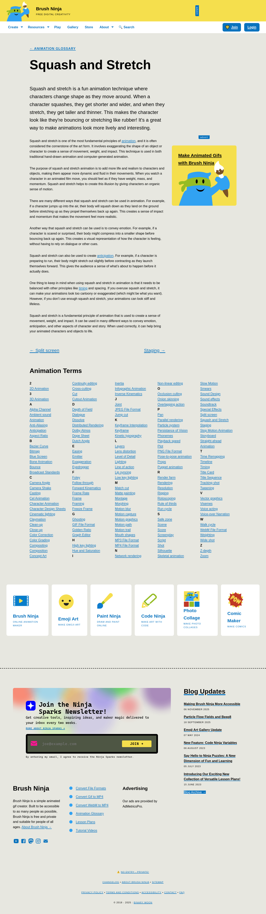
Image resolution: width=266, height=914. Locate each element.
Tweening (207, 488)
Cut (74, 394)
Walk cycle (208, 524)
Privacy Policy (92, 892)
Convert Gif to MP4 (89, 796)
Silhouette (165, 550)
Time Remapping (212, 456)
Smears (205, 388)
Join (231, 27)
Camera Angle (40, 482)
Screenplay (166, 535)
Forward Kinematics (86, 488)
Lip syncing (123, 472)
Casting (35, 493)
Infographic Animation (130, 388)
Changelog (110, 882)
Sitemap (158, 882)
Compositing (39, 545)
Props (162, 461)
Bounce (35, 467)
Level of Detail (125, 456)
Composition (39, 550)
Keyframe (122, 430)
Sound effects (210, 399)
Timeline (206, 461)
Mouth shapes (125, 535)
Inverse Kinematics (128, 394)
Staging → (154, 350)
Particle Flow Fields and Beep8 (207, 717)
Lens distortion (125, 451)
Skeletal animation (171, 556)
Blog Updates (204, 691)
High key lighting (84, 545)
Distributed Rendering (88, 425)
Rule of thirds (167, 503)
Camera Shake (40, 488)
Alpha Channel (40, 409)
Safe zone (165, 519)
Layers (120, 446)
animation (129, 141)
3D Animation (39, 399)
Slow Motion (209, 383)
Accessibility (152, 892)
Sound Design (210, 394)
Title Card (207, 472)
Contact (170, 892)
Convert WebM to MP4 (92, 805)
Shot (161, 545)
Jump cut (121, 414)
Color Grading (40, 540)
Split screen (208, 414)
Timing (205, 467)
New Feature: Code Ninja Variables (210, 742)
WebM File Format (213, 530)
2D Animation (39, 388)
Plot (160, 446)
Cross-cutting (81, 388)
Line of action (124, 467)
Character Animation (44, 503)
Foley (76, 477)
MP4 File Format (127, 545)
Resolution (165, 488)
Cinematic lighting (42, 514)
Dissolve (78, 420)
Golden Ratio (81, 530)
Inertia (119, 383)
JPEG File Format (128, 409)
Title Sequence (211, 477)
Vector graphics (211, 498)
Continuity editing (84, 383)
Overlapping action (171, 404)
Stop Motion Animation (216, 430)
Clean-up (36, 524)
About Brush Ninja (135, 882)
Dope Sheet (80, 435)
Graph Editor (81, 535)
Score (162, 530)
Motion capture (125, 514)
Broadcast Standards (45, 472)
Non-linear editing (170, 383)
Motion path (123, 524)
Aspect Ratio (39, 435)
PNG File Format (170, 451)
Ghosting (78, 519)
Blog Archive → (195, 792)
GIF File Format (83, 524)
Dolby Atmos (81, 430)
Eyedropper (80, 467)
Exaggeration (81, 461)
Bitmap (35, 451)
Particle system (168, 425)
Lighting (120, 461)
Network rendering (128, 556)
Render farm (167, 477)
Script (162, 540)
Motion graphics (126, 519)
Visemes (206, 503)
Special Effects (211, 409)
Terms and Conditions (122, 892)
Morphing (121, 503)
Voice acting (209, 509)
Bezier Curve (39, 446)
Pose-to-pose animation (175, 456)
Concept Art (38, 556)
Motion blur (123, 509)
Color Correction (41, 535)
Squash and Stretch (214, 420)
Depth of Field (82, 409)
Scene (162, 524)
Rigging (163, 493)
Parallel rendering (170, 420)
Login (251, 27)
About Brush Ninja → (37, 827)
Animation (37, 420)
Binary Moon (143, 902)
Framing (78, 503)
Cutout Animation (84, 399)
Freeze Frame (82, 509)
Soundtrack (208, 404)
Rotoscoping (167, 498)
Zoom (204, 556)
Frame (77, 498)
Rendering (165, 482)
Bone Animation (41, 461)
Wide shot (207, 540)
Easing (77, 451)
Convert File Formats (91, 788)
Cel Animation (40, 498)
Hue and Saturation (86, 550)
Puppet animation (170, 467)
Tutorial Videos (86, 830)
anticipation (105, 255)
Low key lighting (126, 477)
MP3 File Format (127, 540)
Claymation (38, 519)
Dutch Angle (81, 441)
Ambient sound (40, 414)
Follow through (83, 482)
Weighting (207, 535)
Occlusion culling (170, 394)
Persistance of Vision (173, 430)
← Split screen (44, 350)
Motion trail (123, 530)
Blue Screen (38, 456)
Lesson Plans (85, 822)
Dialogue (78, 414)
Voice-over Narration (215, 514)
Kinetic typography (128, 435)
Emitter (77, 456)
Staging (205, 425)
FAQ (182, 892)
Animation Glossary (90, 813)
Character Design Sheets (48, 509)
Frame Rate (80, 493)
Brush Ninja (49, 8)
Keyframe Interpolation (131, 425)
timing (83, 288)
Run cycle (165, 509)
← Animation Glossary (53, 48)
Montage (121, 498)
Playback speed (169, 441)
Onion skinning (168, 399)
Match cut (122, 488)
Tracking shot (209, 482)
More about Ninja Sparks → (45, 728)
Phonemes (165, 435)
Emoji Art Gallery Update (203, 730)
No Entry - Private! (135, 872)
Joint (118, 404)
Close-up (36, 530)
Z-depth (205, 550)
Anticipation (38, 430)
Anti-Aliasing (39, 425)
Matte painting (125, 493)
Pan (160, 414)
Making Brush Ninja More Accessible (212, 704)
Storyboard (208, 435)
